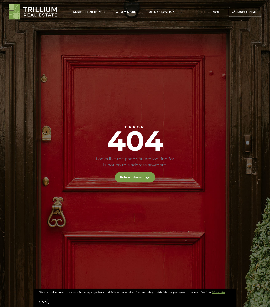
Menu (214, 12)
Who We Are (126, 11)
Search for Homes (89, 11)
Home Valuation (160, 11)
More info (218, 292)
